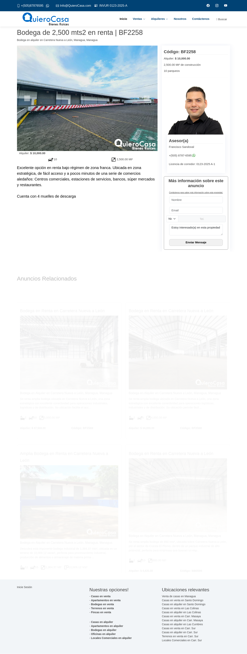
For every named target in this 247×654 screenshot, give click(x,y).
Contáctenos (200, 19)
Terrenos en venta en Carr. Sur (180, 636)
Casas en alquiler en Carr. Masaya (182, 620)
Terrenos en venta (102, 608)
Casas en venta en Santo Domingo (182, 600)
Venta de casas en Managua (179, 596)
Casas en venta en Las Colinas (180, 608)
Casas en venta (100, 596)
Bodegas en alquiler (103, 630)
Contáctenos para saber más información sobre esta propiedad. (196, 193)
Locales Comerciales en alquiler (111, 638)
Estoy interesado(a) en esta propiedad (196, 229)
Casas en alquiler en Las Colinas (181, 612)
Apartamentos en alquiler (107, 626)
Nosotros (180, 19)
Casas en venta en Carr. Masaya (181, 616)
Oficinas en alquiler (103, 634)
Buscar (221, 19)
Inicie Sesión (24, 587)
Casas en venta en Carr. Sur (179, 628)
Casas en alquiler (102, 622)
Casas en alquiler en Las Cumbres (182, 624)
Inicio (123, 19)
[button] (27, 98)
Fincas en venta (101, 612)
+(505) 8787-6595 (180, 155)
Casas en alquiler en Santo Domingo (183, 604)
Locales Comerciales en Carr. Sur (182, 640)
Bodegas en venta (102, 604)
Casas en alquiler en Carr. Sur (180, 632)
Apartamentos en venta (106, 600)
